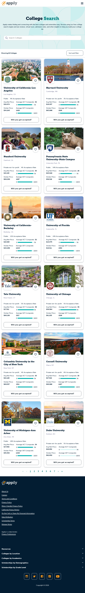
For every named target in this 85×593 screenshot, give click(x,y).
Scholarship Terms (8, 521)
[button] (35, 80)
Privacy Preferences (9, 534)
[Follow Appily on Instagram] (26, 576)
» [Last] (62, 471)
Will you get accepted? (21, 120)
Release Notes (7, 524)
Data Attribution (7, 517)
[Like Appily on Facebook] (42, 576)
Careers (4, 495)
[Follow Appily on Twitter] (34, 576)
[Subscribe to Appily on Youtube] (58, 576)
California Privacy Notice (10, 510)
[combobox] (42, 38)
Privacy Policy (7, 502)
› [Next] (58, 471)
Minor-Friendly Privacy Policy (12, 506)
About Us (5, 491)
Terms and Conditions (9, 499)
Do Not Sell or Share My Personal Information (18, 513)
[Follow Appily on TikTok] (49, 576)
